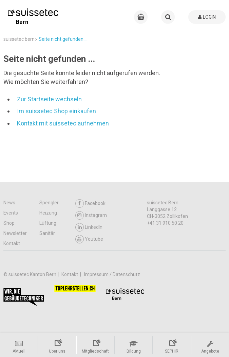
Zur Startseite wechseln (49, 99)
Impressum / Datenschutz (112, 274)
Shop (9, 223)
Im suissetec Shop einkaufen (56, 111)
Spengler (49, 202)
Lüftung (47, 223)
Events (10, 213)
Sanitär (47, 233)
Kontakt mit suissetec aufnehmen (63, 123)
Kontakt (11, 243)
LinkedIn (88, 227)
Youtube (89, 239)
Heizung (48, 213)
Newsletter (15, 233)
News (9, 202)
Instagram (91, 215)
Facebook (90, 203)
